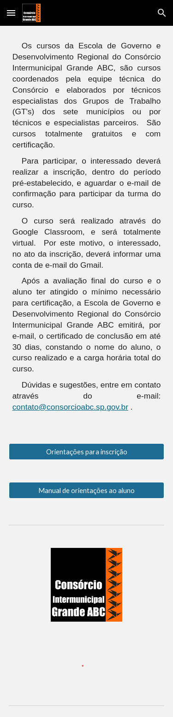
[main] (87, 229)
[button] (11, 12)
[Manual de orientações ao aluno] (86, 490)
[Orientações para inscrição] (86, 451)
